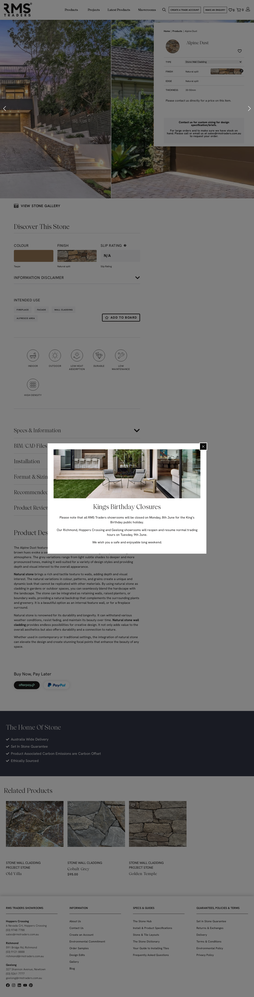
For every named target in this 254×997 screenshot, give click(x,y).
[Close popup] (203, 446)
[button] (5, 108)
